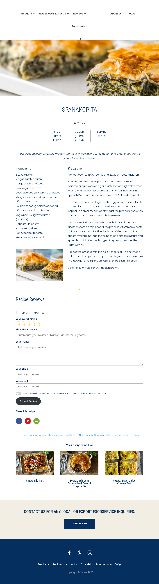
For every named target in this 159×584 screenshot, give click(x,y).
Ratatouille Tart (34, 480)
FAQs (131, 13)
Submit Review (28, 401)
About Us (114, 13)
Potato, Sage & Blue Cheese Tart (124, 482)
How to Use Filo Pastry (53, 13)
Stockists (87, 564)
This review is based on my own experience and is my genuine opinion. (65, 393)
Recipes (79, 13)
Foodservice (79, 25)
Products (27, 13)
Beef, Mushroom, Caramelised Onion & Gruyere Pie (79, 483)
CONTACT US (79, 523)
